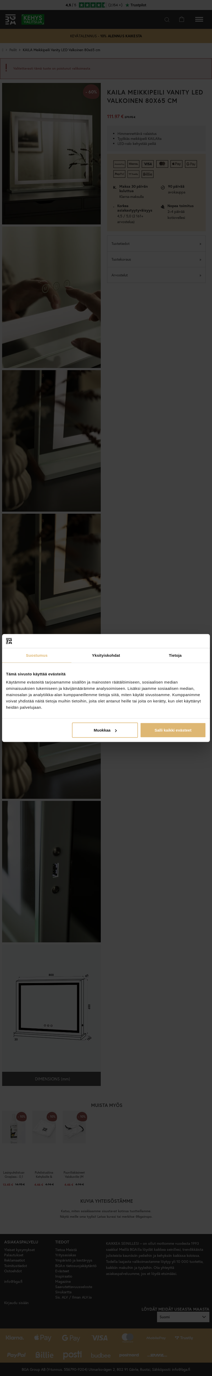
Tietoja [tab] (175, 655)
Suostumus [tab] (37, 655)
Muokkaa (105, 730)
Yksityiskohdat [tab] (106, 655)
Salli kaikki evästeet (172, 730)
